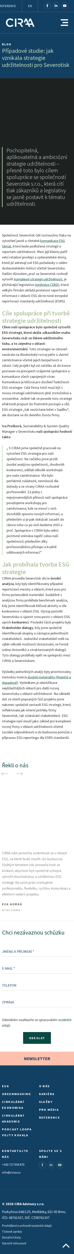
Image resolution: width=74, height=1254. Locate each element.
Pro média (49, 1110)
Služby (45, 1102)
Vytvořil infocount (14, 1243)
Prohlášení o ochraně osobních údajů (27, 1226)
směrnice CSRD (47, 284)
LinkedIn (56, 5)
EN (30, 6)
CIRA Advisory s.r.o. (20, 22)
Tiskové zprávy (12, 1231)
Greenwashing (16, 1094)
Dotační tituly (11, 1237)
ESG (5, 1086)
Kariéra (47, 1094)
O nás (44, 1086)
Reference (49, 1117)
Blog (7, 44)
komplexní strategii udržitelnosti (38, 279)
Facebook (47, 5)
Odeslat (37, 1038)
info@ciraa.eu (11, 1172)
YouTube (64, 5)
